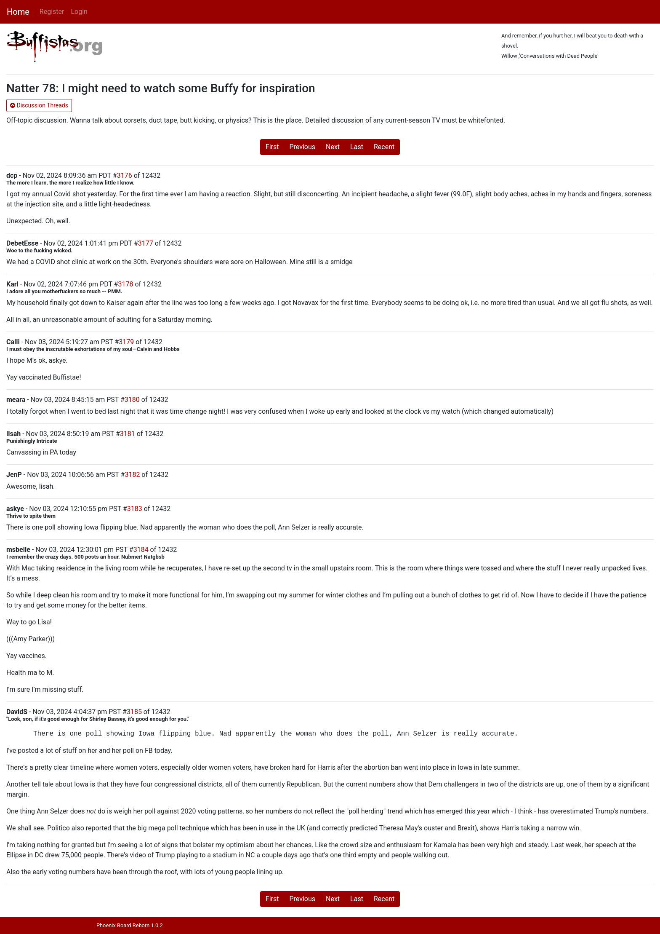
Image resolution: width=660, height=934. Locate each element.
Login (79, 12)
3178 (125, 284)
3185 (134, 712)
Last (356, 147)
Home (18, 12)
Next (333, 147)
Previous (302, 147)
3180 (132, 400)
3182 (132, 475)
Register (52, 12)
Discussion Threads (39, 105)
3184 (141, 550)
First (272, 147)
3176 (124, 175)
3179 (126, 342)
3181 (127, 434)
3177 (145, 243)
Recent (384, 147)
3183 (134, 509)
